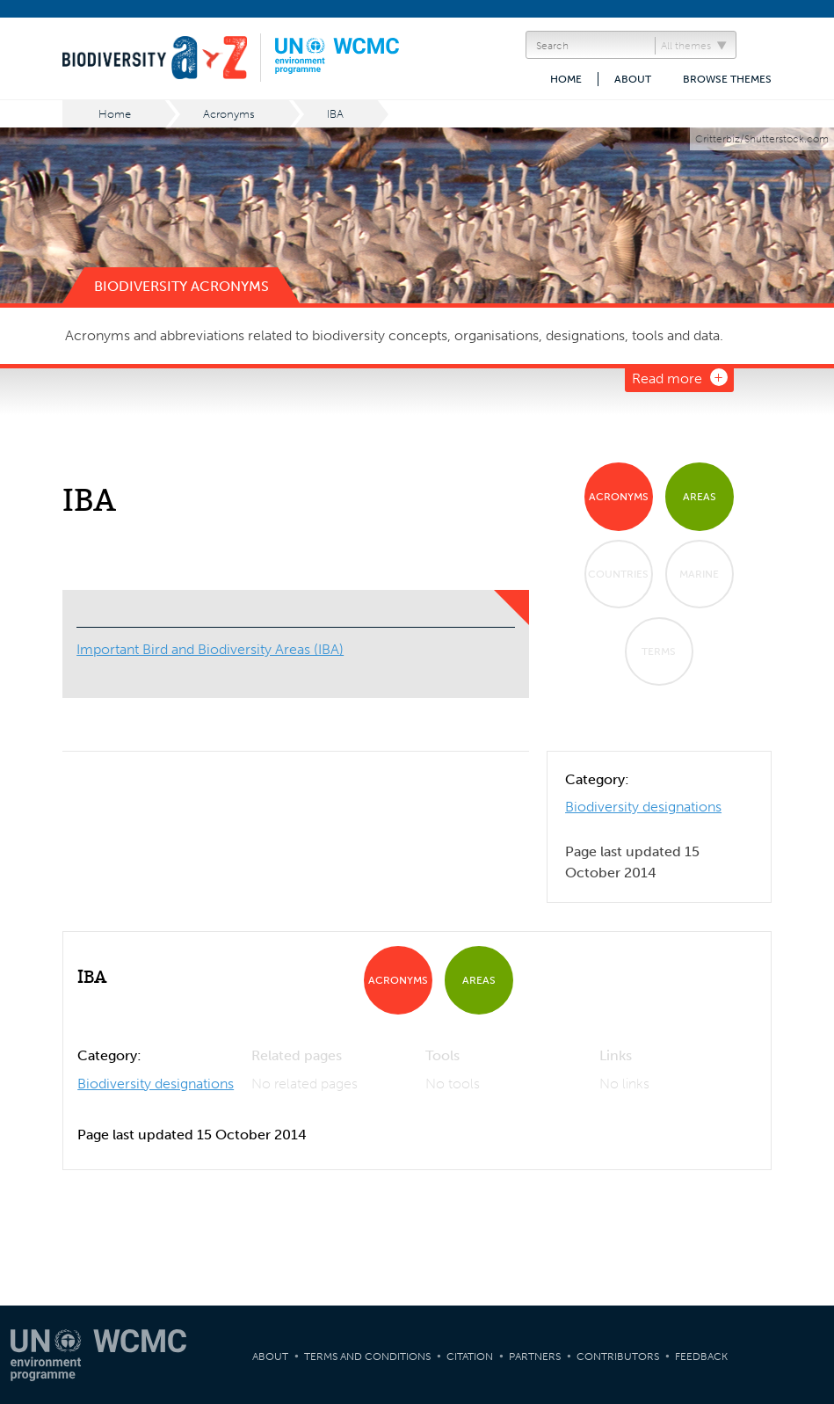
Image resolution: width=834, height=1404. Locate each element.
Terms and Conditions (367, 1356)
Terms (659, 651)
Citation (469, 1356)
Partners (535, 1356)
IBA (335, 113)
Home (566, 79)
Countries (618, 574)
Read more (667, 378)
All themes (686, 46)
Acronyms (229, 113)
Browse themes (727, 79)
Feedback (701, 1356)
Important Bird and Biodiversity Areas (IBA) (210, 649)
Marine (699, 574)
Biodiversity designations (643, 806)
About (632, 79)
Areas (699, 497)
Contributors (618, 1356)
